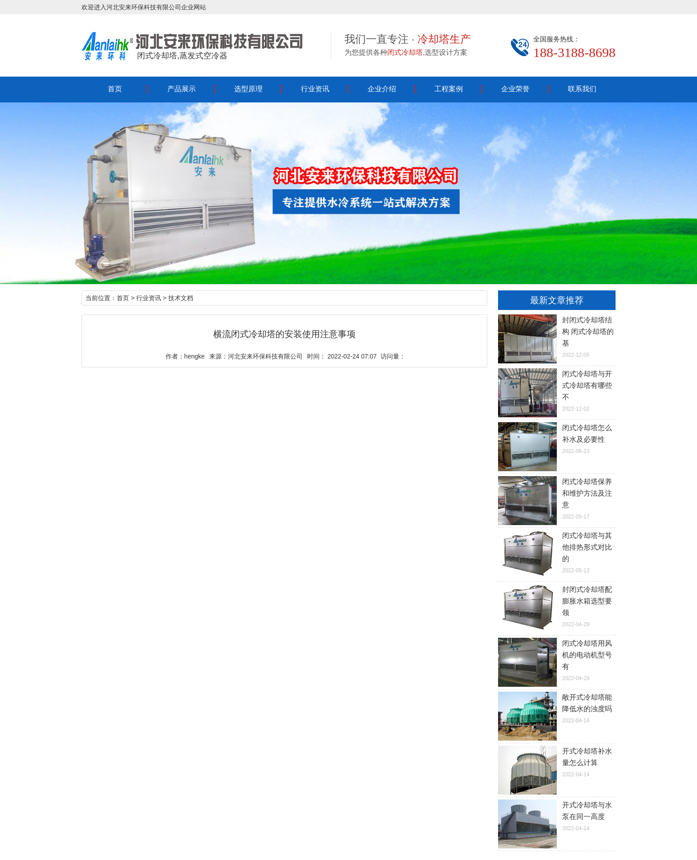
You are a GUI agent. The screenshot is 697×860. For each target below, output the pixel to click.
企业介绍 (382, 89)
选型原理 (248, 89)
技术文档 (180, 298)
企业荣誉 (515, 89)
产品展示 (181, 89)
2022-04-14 (557, 708)
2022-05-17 (557, 498)
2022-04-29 (557, 606)
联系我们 (582, 89)
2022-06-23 (557, 438)
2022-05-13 (557, 552)
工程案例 (448, 89)
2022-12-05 (557, 336)
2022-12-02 (557, 390)
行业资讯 (315, 89)
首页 (115, 89)
